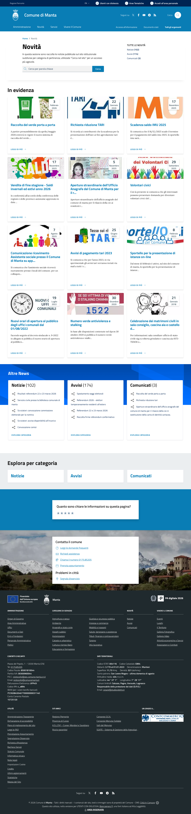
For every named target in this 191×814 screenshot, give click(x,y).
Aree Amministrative (16, 623)
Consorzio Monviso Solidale (109, 721)
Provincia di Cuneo (60, 721)
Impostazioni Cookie (16, 764)
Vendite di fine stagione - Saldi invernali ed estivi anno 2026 (32, 187)
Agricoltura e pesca (60, 618)
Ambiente (56, 623)
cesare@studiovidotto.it (114, 689)
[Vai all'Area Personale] (164, 3)
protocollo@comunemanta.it (26, 680)
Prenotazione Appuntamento (20, 734)
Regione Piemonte (60, 716)
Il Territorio (161, 627)
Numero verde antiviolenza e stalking (90, 322)
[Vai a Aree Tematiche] (134, 3)
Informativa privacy (16, 755)
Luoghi (160, 623)
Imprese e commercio (98, 623)
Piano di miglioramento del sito (21, 725)
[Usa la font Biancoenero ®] (107, 3)
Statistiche (12, 777)
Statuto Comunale (15, 751)
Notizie (130, 618)
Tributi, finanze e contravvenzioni (104, 636)
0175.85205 (16, 667)
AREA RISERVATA (94, 809)
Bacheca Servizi (14, 747)
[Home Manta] (33, 15)
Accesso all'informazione (126, 27)
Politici (10, 644)
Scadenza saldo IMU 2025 (148, 124)
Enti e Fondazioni (15, 636)
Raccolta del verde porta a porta (33, 124)
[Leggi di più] (18, 149)
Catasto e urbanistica (61, 640)
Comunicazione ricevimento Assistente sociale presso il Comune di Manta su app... (35, 257)
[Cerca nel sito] (178, 15)
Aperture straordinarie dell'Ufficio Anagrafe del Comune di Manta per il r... (95, 189)
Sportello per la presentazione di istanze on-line (152, 255)
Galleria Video (163, 636)
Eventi (160, 618)
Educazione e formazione (63, 649)
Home (25, 38)
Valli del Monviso (104, 725)
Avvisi (129, 623)
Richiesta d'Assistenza (17, 742)
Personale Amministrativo (19, 640)
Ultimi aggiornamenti (16, 773)
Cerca (98, 69)
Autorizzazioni (58, 636)
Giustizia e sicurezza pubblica (102, 618)
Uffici (9, 627)
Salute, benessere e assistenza (103, 631)
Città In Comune (147, 802)
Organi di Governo (15, 618)
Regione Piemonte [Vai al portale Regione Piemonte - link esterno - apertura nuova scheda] (17, 3)
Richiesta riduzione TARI (87, 124)
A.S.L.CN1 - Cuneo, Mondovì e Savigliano (70, 725)
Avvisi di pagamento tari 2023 (91, 253)
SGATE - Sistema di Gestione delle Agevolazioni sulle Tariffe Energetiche (129, 729)
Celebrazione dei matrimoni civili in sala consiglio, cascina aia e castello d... (154, 324)
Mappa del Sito (14, 781)
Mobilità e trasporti (97, 627)
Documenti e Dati (15, 631)
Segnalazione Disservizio (18, 738)
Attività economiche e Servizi (170, 640)
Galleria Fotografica (165, 631)
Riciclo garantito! (59, 729)
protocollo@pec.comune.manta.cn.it (29, 676)
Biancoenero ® (106, 806)
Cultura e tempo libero (62, 644)
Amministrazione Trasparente (20, 716)
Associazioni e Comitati (167, 644)
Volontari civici (140, 185)
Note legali (12, 760)
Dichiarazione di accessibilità (20, 721)
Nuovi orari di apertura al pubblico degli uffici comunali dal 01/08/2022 (34, 324)
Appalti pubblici (59, 631)
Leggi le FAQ (13, 729)
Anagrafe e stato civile (62, 627)
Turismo (92, 640)
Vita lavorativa (95, 644)
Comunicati (132, 627)
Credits (10, 768)
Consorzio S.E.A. (104, 716)
